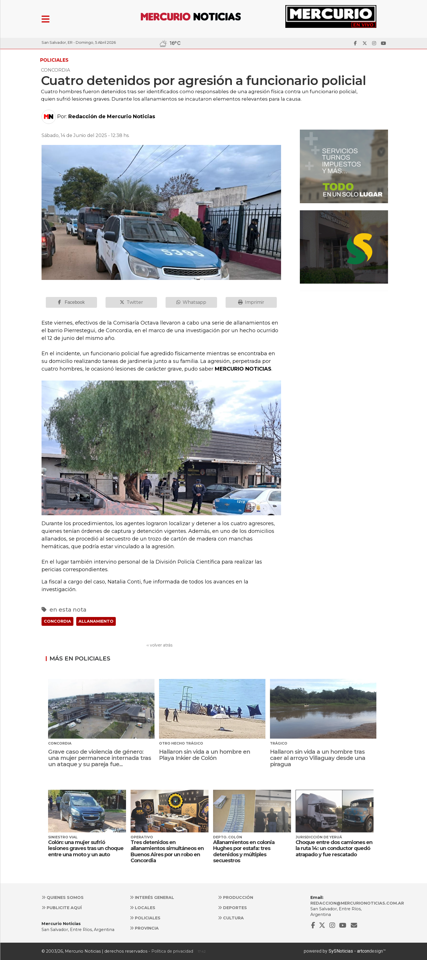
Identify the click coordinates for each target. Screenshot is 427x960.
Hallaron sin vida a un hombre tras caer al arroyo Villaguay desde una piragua (317, 758)
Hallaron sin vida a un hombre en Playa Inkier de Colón (204, 755)
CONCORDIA (57, 621)
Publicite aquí (62, 907)
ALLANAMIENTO (96, 621)
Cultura (231, 917)
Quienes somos (63, 897)
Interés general (152, 897)
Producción (235, 897)
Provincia (144, 928)
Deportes (232, 907)
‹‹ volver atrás (159, 645)
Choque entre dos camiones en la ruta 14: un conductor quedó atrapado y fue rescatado (334, 848)
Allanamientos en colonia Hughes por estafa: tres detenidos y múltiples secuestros (244, 851)
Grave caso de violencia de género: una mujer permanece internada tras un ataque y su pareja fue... (99, 758)
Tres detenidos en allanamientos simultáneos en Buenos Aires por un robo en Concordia (167, 851)
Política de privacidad (172, 951)
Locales (142, 907)
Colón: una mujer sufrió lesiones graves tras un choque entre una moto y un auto (85, 848)
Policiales (145, 917)
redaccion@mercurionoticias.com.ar (357, 903)
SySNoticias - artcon (349, 951)
